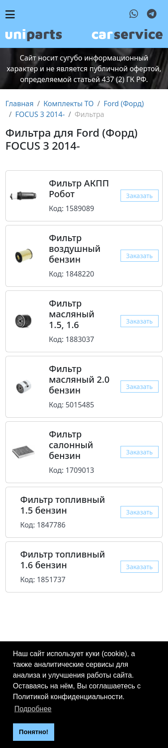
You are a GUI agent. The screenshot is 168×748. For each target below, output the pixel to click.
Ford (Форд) (123, 103)
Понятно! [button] (33, 731)
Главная (19, 103)
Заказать (139, 195)
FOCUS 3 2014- (40, 114)
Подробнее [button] (33, 709)
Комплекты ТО (68, 103)
